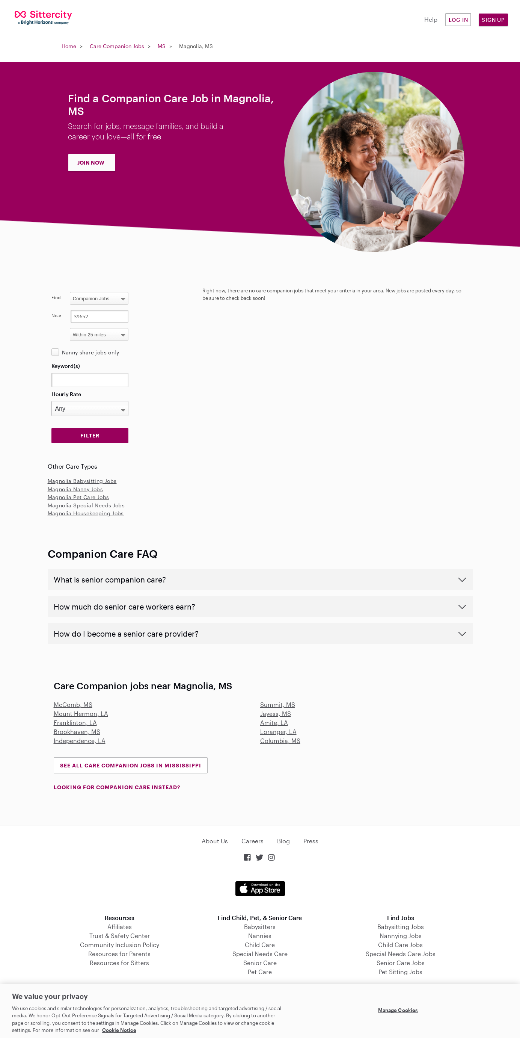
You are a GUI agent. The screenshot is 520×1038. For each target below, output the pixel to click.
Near (56, 315)
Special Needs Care (260, 953)
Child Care (260, 944)
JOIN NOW (90, 162)
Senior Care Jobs (401, 962)
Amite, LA (274, 722)
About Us (215, 840)
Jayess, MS (275, 713)
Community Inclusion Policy (119, 944)
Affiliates (119, 926)
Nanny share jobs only (90, 352)
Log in (458, 20)
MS (162, 46)
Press (310, 840)
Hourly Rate (66, 394)
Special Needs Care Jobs (401, 953)
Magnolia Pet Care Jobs (78, 497)
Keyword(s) (65, 366)
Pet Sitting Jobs (400, 971)
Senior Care (260, 962)
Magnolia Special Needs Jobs (86, 505)
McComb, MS (73, 704)
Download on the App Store (260, 888)
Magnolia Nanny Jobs (75, 489)
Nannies (259, 935)
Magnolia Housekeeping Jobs (86, 513)
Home (69, 46)
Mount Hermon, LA (81, 713)
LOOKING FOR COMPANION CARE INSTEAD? (117, 787)
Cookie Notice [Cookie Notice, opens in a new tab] (119, 1030)
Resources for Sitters (119, 962)
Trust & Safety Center (119, 935)
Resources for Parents (119, 953)
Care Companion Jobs (117, 46)
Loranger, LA (278, 731)
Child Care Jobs (400, 944)
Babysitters (260, 926)
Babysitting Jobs (400, 926)
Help (430, 19)
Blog (283, 840)
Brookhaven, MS (77, 731)
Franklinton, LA (75, 722)
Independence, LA (80, 740)
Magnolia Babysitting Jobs (82, 481)
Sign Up (493, 20)
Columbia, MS (280, 740)
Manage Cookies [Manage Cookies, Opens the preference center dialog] (398, 1010)
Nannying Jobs (401, 935)
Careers (252, 840)
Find (56, 297)
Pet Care (260, 971)
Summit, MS (277, 704)
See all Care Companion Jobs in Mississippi (130, 765)
